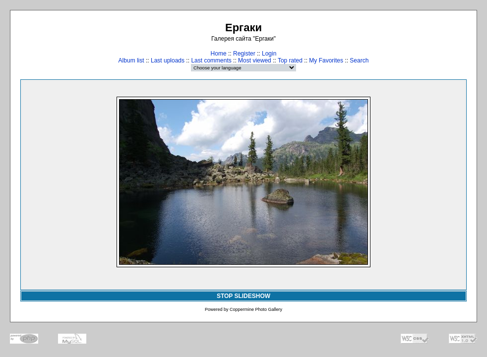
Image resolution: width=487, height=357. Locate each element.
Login (269, 53)
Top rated (290, 60)
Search (359, 60)
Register (244, 53)
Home (219, 53)
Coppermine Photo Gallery (256, 309)
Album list (131, 60)
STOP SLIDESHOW (243, 296)
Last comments (211, 60)
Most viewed (254, 60)
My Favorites (326, 60)
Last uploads (167, 60)
